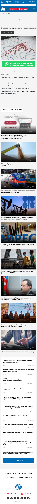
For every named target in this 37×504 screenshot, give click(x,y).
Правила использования (19, 2)
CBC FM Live (26, 493)
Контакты (32, 1)
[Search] (18, 5)
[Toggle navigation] (34, 9)
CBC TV (12, 9)
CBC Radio (23, 9)
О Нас (2, 2)
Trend (19, 77)
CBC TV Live (12, 493)
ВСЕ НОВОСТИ (18, 460)
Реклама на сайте (8, 2)
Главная (8, 473)
